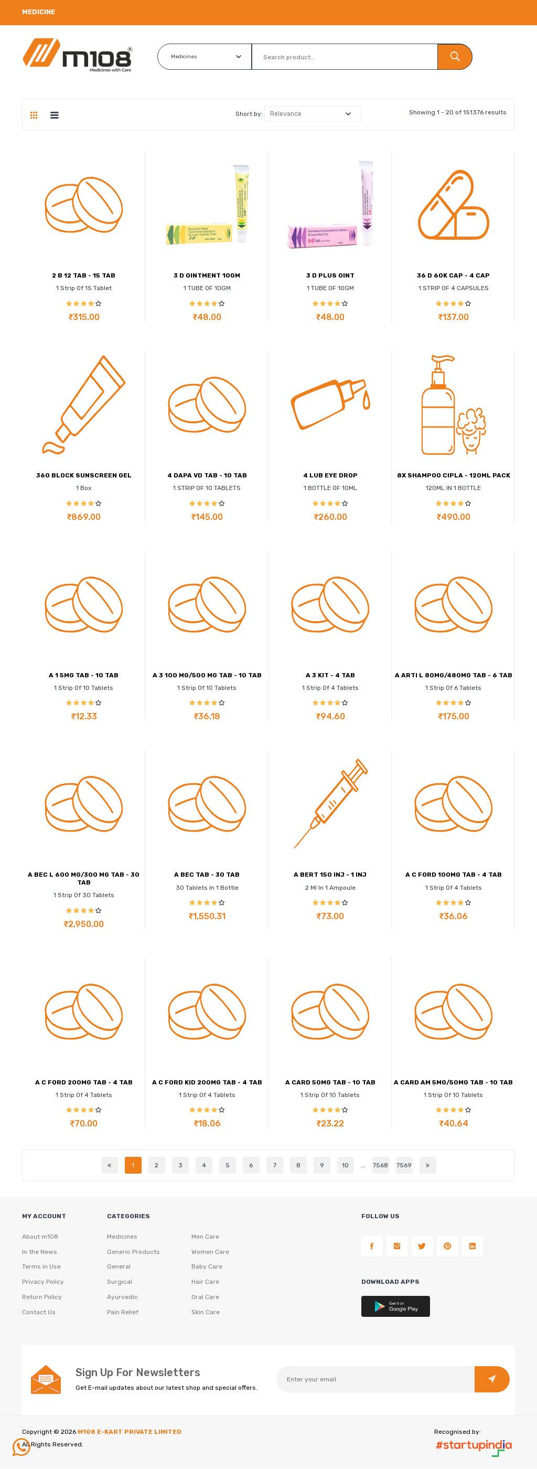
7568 (380, 1165)
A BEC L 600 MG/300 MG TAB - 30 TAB (83, 878)
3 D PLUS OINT (330, 275)
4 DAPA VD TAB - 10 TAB (207, 475)
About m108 (40, 1237)
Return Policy (42, 1298)
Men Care (205, 1237)
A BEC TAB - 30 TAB (207, 874)
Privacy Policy (43, 1282)
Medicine (38, 12)
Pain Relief (122, 1313)
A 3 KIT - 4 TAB (330, 675)
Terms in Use (41, 1267)
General (119, 1267)
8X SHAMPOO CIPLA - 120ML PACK (453, 475)
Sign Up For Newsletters (138, 1373)
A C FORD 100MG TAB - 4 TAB (453, 874)
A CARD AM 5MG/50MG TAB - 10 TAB (453, 1082)
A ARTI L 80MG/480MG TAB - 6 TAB (453, 675)
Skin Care (205, 1313)
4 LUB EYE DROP (330, 475)
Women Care (210, 1252)
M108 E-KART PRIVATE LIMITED (129, 1432)
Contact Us (39, 1313)
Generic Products (133, 1252)
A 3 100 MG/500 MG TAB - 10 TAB (207, 675)
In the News (39, 1252)
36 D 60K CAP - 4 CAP (453, 275)
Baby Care (206, 1267)
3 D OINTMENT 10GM (207, 275)
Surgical (119, 1282)
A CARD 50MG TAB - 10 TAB (330, 1082)
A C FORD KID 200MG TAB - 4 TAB (207, 1082)
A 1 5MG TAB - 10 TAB (84, 675)
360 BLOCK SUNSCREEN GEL (84, 475)
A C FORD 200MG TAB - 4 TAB (84, 1082)
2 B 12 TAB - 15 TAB (83, 275)
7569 (404, 1165)
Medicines (122, 1237)
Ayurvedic (122, 1298)
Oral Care (205, 1298)
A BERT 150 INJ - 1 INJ (330, 874)
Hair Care (205, 1282)
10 (345, 1165)
